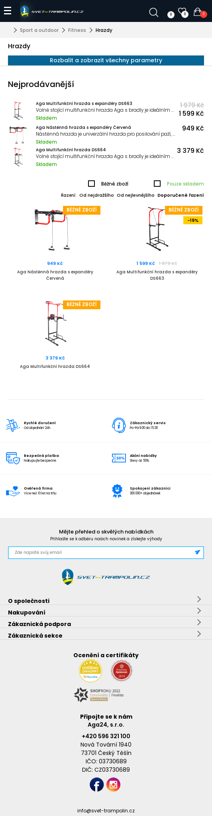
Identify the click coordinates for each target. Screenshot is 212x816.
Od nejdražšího (96, 195)
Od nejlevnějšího (136, 195)
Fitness (77, 30)
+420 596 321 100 (106, 736)
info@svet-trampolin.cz (106, 810)
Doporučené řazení (180, 195)
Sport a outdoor (39, 30)
